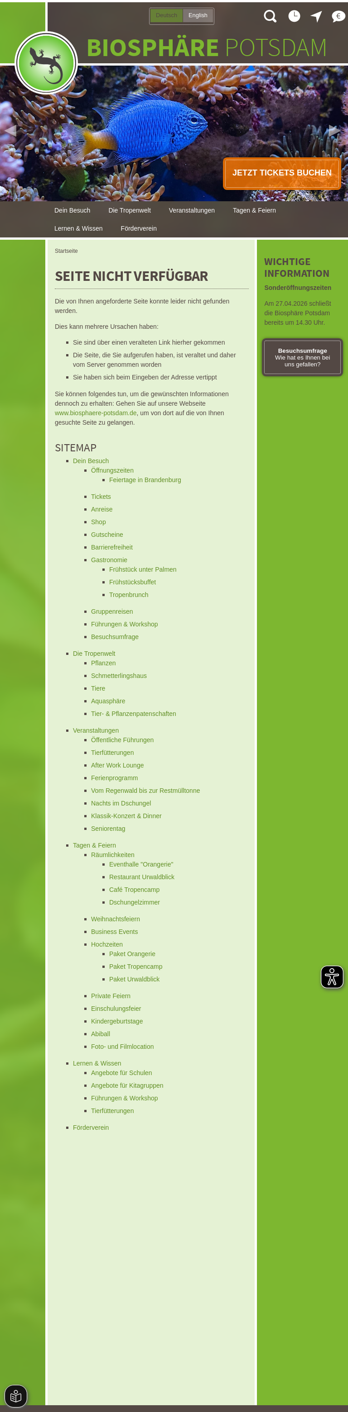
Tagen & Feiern (254, 210)
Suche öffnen (270, 16)
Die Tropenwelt (129, 210)
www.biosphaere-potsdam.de (96, 413)
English (198, 15)
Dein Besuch (72, 210)
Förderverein (139, 228)
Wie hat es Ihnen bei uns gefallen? (302, 357)
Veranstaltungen (192, 210)
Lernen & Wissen (78, 228)
